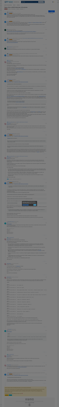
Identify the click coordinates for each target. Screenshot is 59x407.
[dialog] (29, 203)
